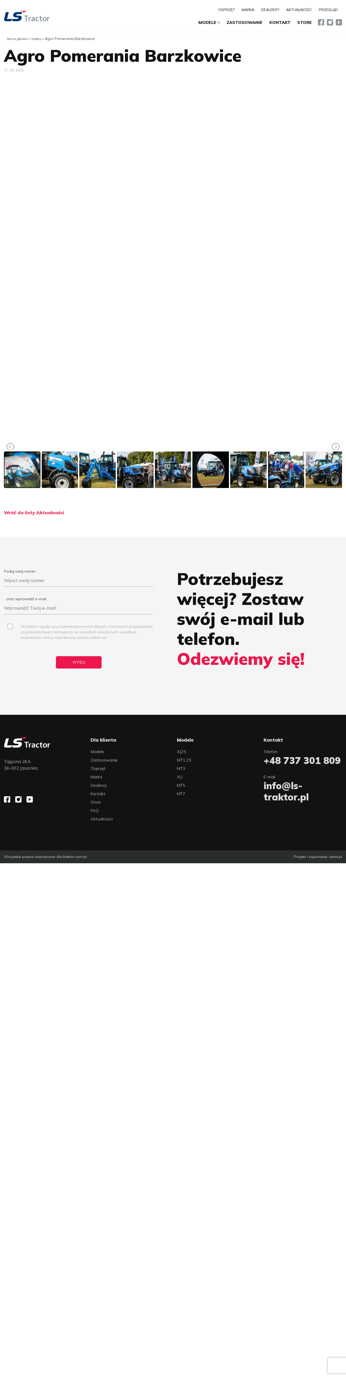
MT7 (181, 793)
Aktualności (298, 9)
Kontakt (280, 22)
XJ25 (181, 751)
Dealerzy (270, 9)
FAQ (95, 810)
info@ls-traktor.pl (286, 791)
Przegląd (328, 9)
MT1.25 (184, 760)
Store (304, 22)
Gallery (36, 39)
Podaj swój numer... (78, 578)
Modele (207, 22)
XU (179, 776)
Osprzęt (226, 9)
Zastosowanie (245, 22)
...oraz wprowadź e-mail (78, 605)
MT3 (181, 768)
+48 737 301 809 (302, 760)
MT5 (181, 785)
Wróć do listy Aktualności (34, 513)
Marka (248, 9)
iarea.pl (335, 856)
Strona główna (17, 39)
